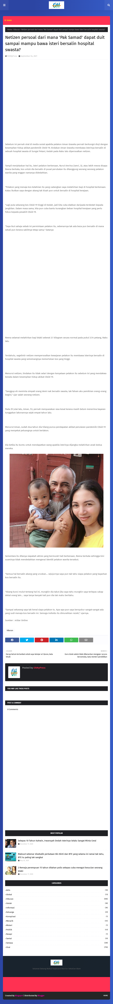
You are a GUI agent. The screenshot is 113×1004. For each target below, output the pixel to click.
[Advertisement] (56, 804)
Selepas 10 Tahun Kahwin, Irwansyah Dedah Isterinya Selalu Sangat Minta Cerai (57, 840)
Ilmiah (57, 903)
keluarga (57, 912)
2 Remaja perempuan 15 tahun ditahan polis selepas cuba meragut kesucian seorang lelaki (60, 869)
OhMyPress (12, 56)
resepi (57, 934)
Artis (57, 890)
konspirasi (57, 916)
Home (9, 30)
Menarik (57, 921)
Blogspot (19, 995)
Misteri (57, 925)
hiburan (17, 30)
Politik (57, 930)
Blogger (41, 995)
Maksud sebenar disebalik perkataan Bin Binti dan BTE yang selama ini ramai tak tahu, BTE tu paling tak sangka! (61, 856)
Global (57, 894)
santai (57, 938)
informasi (57, 908)
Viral (57, 947)
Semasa (57, 943)
